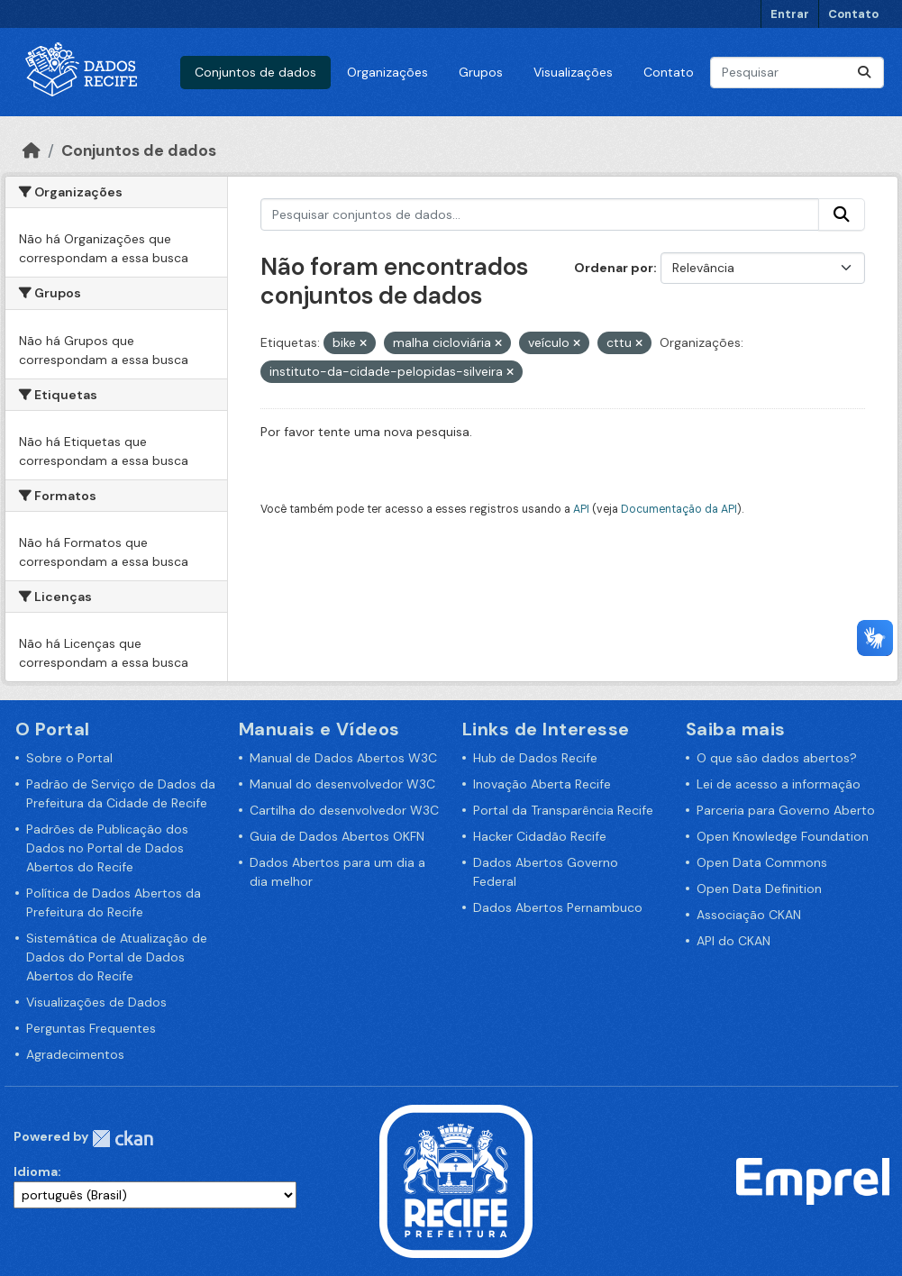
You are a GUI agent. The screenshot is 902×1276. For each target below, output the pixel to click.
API (581, 509)
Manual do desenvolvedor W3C (342, 784)
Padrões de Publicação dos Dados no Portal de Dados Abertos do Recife (107, 848)
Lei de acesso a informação (779, 784)
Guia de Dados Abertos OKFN (337, 836)
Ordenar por (613, 268)
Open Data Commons (762, 862)
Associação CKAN (749, 915)
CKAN (122, 1138)
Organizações (387, 72)
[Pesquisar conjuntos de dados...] (797, 72)
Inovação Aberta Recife (542, 784)
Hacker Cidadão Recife (539, 836)
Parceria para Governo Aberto (786, 810)
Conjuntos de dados (255, 72)
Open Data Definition (759, 888)
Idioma (36, 1171)
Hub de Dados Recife (535, 758)
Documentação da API (679, 509)
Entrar (789, 14)
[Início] (32, 150)
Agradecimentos (75, 1054)
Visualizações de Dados (96, 1002)
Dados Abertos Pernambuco (557, 907)
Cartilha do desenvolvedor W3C (344, 810)
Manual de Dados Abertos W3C (343, 758)
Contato (853, 14)
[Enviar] (864, 72)
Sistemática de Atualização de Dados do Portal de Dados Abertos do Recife (116, 957)
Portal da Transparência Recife (563, 810)
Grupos (481, 72)
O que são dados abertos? (777, 758)
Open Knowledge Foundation (783, 836)
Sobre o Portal (69, 758)
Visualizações (573, 72)
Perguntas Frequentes (91, 1028)
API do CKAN (733, 941)
